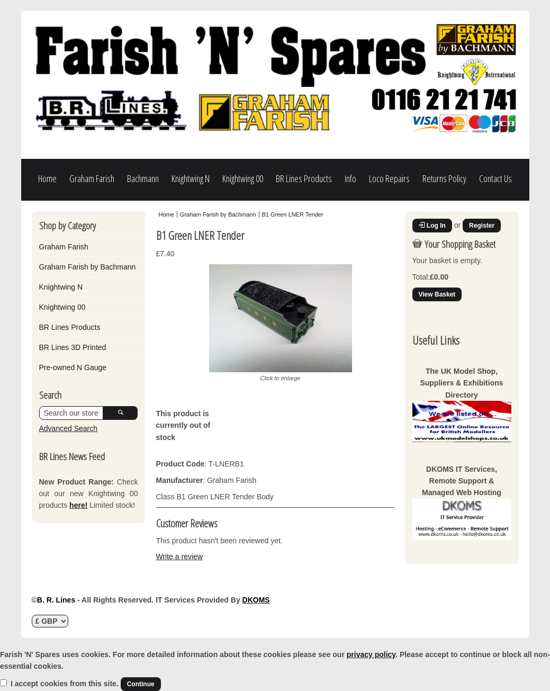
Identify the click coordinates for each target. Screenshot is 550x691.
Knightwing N (191, 178)
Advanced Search (68, 428)
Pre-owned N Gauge (73, 367)
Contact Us (495, 178)
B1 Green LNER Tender (292, 214)
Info (350, 178)
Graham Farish (91, 178)
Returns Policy (444, 178)
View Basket (437, 294)
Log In (432, 225)
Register (481, 225)
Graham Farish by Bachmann (87, 267)
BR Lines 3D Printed (72, 347)
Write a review (179, 556)
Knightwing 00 (242, 178)
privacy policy (371, 654)
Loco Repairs (389, 178)
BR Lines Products (304, 178)
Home (47, 178)
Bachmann (143, 178)
